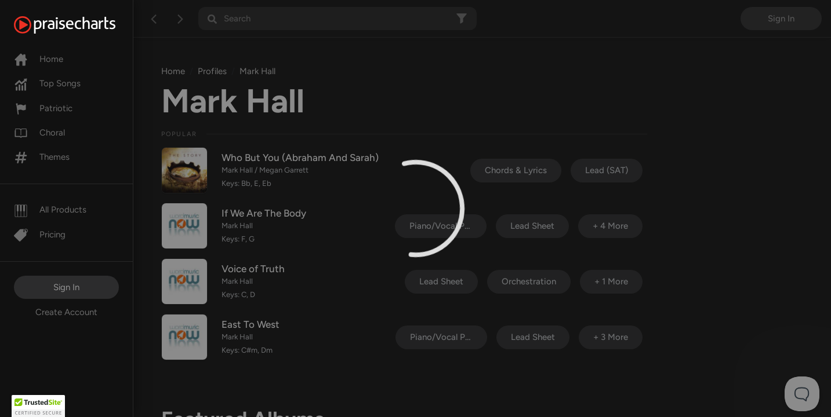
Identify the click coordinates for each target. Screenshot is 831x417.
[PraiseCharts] (79, 25)
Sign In (66, 287)
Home (38, 59)
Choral (39, 132)
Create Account (66, 312)
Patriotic (43, 108)
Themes (42, 157)
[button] (38, 406)
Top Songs (47, 83)
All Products (50, 209)
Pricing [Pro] (40, 234)
